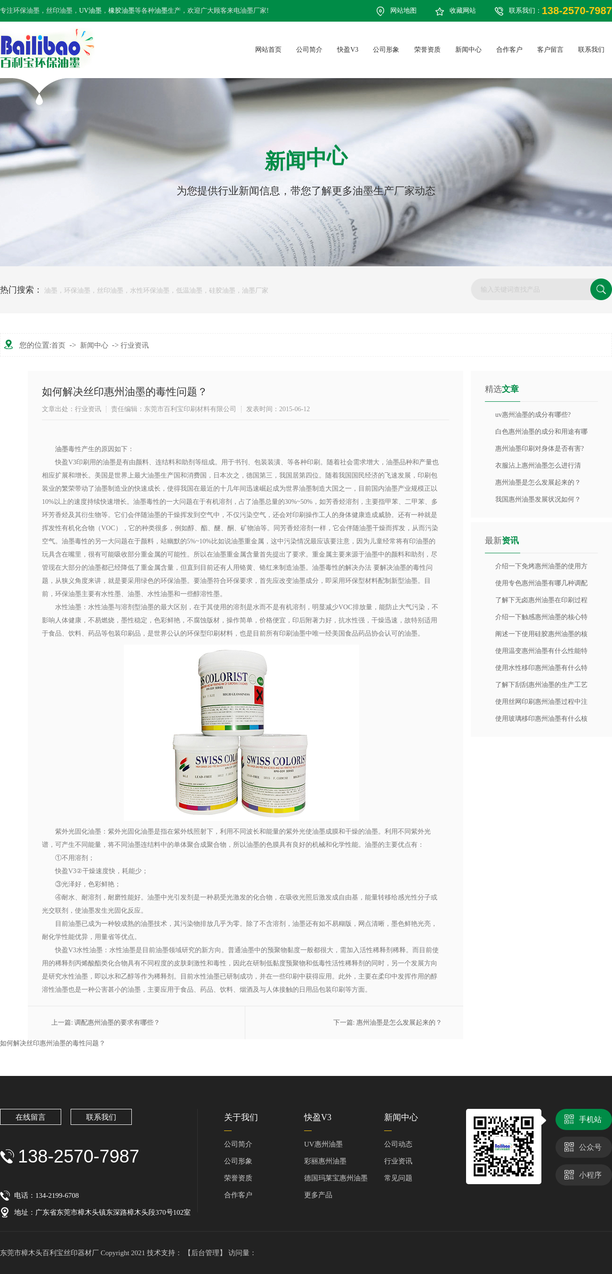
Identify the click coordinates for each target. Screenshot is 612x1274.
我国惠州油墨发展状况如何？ (538, 499)
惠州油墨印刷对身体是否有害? (539, 448)
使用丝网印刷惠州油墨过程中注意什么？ (541, 704)
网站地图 (403, 10)
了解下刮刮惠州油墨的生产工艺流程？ (541, 687)
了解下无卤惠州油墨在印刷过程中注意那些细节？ (541, 603)
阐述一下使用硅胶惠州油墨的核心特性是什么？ (541, 636)
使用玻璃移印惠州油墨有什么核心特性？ (541, 721)
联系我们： (560, 11)
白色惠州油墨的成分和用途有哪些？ (541, 434)
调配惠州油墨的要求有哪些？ (117, 1022)
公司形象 (238, 1161)
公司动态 (398, 1144)
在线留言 (31, 1117)
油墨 (161, 10)
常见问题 (398, 1178)
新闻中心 (94, 345)
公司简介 (238, 1144)
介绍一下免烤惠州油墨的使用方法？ (541, 569)
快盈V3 (317, 1117)
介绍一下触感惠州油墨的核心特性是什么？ (541, 619)
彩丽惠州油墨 (325, 1161)
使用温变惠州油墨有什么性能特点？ (541, 653)
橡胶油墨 (121, 10)
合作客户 (238, 1195)
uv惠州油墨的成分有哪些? (533, 414)
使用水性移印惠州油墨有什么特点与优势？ (541, 670)
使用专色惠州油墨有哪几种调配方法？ (541, 586)
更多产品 (318, 1195)
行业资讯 (135, 345)
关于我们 (241, 1117)
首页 (58, 345)
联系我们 (101, 1117)
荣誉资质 (238, 1178)
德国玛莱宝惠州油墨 (336, 1178)
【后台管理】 (206, 1253)
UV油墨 (90, 10)
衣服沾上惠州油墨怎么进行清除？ (538, 468)
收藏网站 (463, 10)
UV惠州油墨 (323, 1144)
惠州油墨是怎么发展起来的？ (399, 1022)
